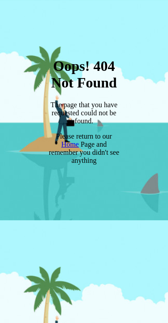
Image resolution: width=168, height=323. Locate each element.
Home (70, 144)
